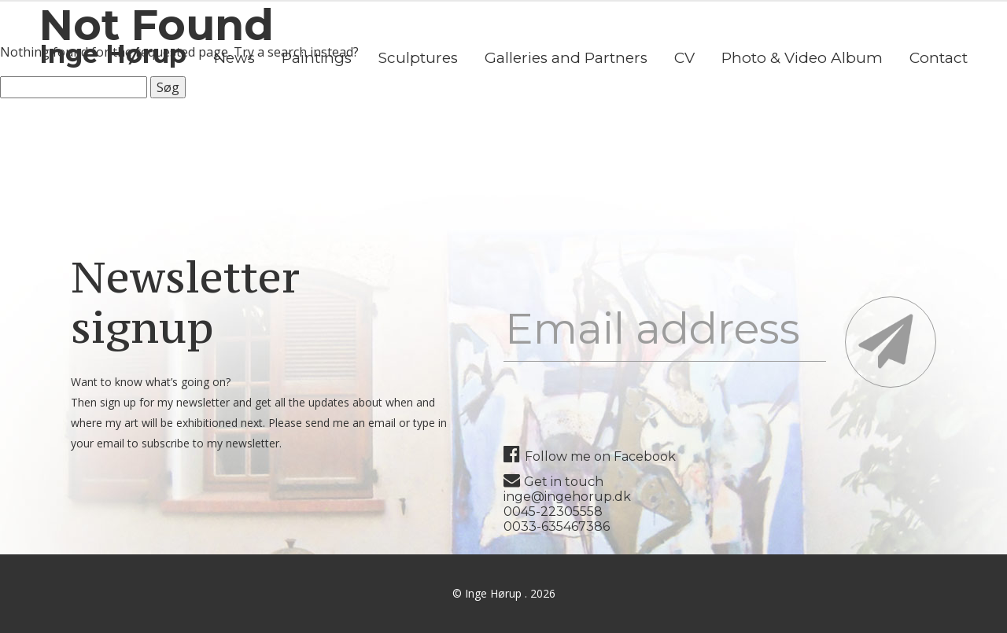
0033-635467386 (557, 526)
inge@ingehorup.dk (567, 496)
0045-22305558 (553, 511)
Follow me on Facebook (590, 456)
